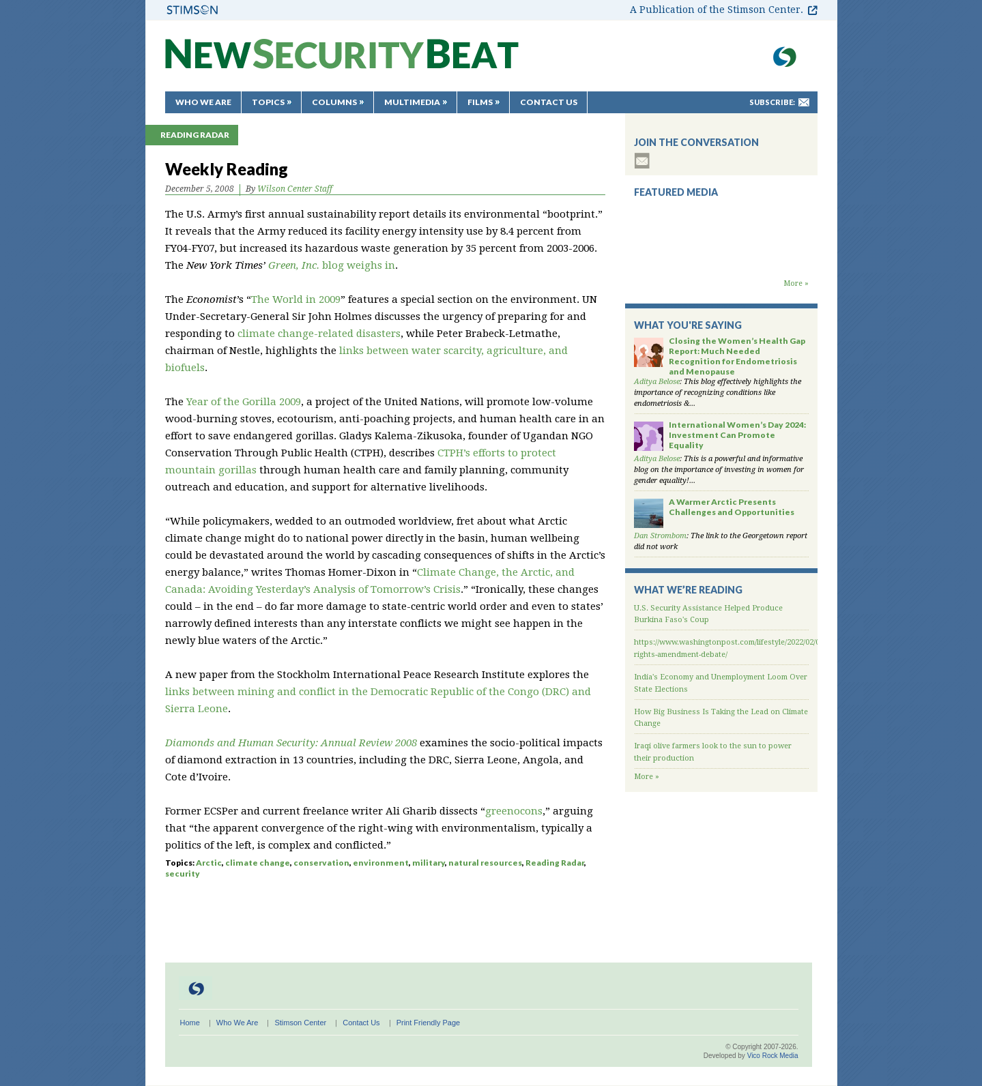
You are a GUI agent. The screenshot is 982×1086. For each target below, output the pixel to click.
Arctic (209, 862)
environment (381, 862)
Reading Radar (194, 135)
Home (190, 1022)
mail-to (803, 102)
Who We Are (203, 102)
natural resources (485, 862)
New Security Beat (342, 60)
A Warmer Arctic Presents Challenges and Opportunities (731, 507)
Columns (334, 102)
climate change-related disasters (319, 333)
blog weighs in (331, 265)
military (428, 862)
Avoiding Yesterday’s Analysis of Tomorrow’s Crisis (334, 589)
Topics (268, 102)
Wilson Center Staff (294, 189)
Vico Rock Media (772, 1055)
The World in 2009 (296, 299)
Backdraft (721, 265)
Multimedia (412, 102)
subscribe (642, 160)
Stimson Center (300, 1022)
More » (796, 283)
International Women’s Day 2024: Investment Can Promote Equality (737, 435)
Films (480, 102)
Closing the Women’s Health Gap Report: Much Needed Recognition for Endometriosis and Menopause (737, 356)
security (182, 873)
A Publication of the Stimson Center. (716, 9)
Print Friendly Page (428, 1022)
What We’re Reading (688, 590)
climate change (257, 862)
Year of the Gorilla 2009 (243, 402)
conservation (321, 862)
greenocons (514, 811)
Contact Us (548, 102)
